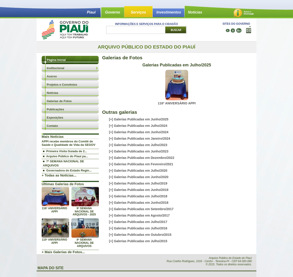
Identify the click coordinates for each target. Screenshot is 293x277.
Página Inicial (56, 60)
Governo (112, 12)
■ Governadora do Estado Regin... (67, 170)
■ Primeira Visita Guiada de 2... (65, 151)
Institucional (55, 68)
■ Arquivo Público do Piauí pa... (65, 156)
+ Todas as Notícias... (59, 175)
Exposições (55, 117)
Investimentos (168, 12)
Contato (52, 126)
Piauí (91, 12)
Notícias (195, 12)
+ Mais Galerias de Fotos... (63, 252)
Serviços (138, 12)
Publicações (55, 109)
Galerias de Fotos (59, 101)
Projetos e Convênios (62, 84)
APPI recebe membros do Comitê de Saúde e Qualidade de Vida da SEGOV (68, 143)
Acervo (52, 76)
